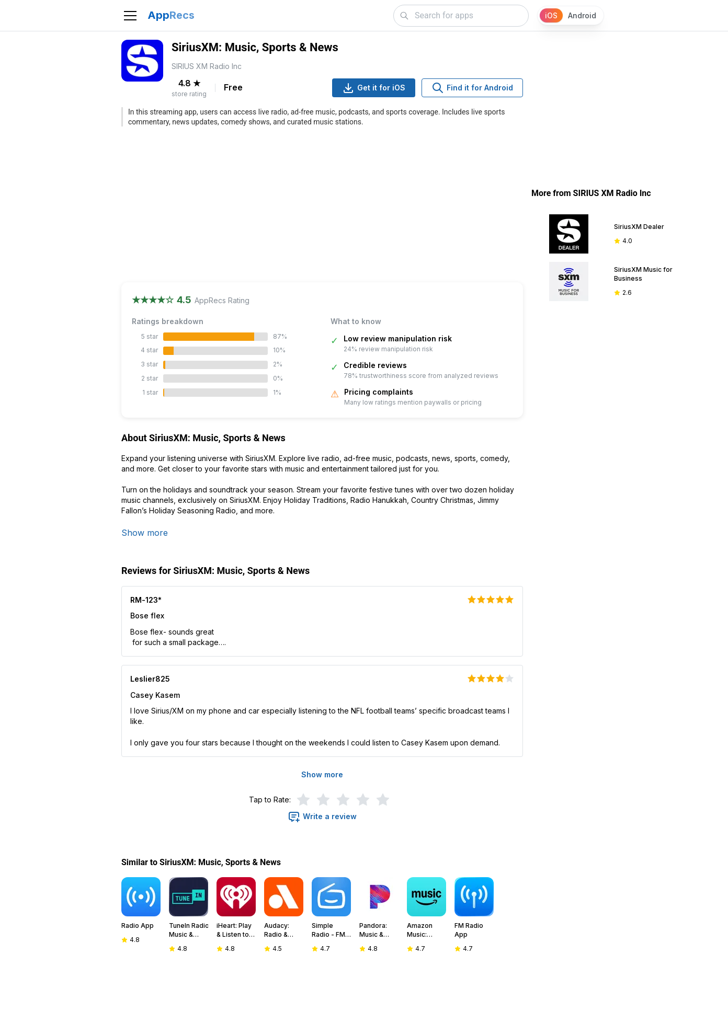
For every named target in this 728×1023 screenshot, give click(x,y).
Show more (144, 532)
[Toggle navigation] (130, 16)
